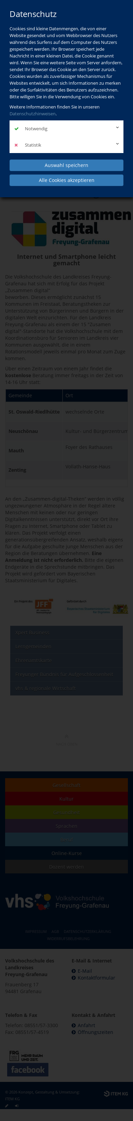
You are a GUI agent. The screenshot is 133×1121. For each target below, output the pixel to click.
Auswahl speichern (66, 165)
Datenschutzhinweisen (33, 114)
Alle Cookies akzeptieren (66, 180)
